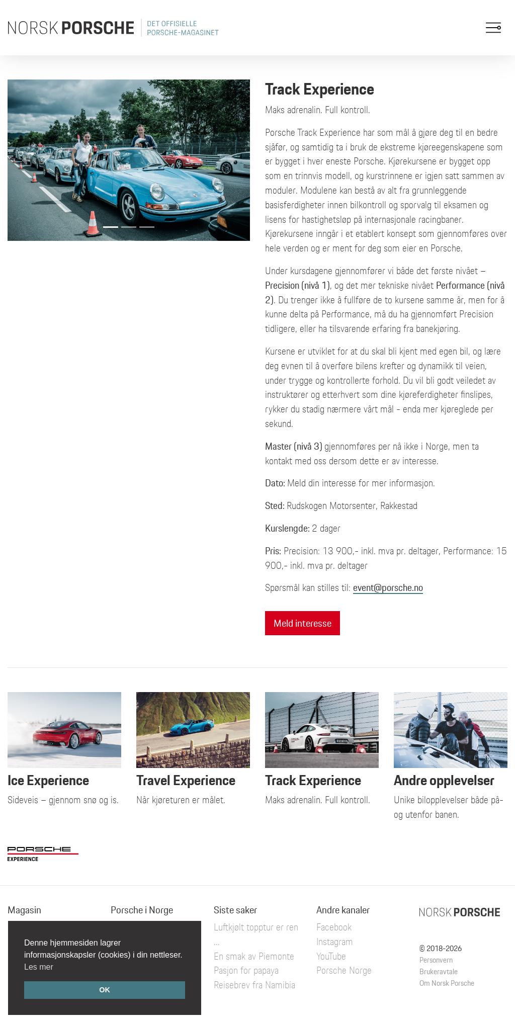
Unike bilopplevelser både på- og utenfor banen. (450, 771)
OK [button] (104, 990)
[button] (26, 160)
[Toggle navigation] (493, 27)
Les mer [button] (38, 967)
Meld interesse (302, 623)
